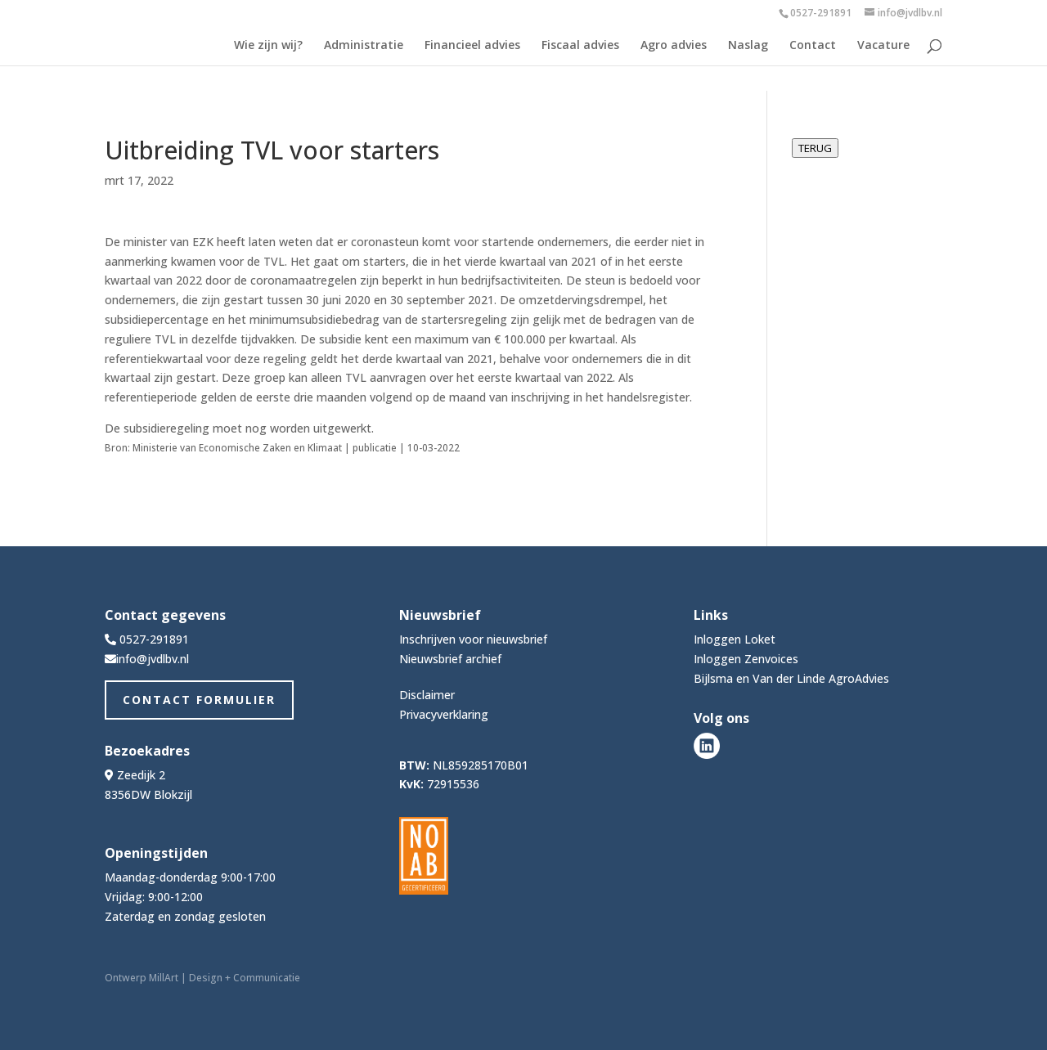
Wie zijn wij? (268, 45)
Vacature (883, 45)
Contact (812, 45)
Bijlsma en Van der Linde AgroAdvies (791, 678)
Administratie (363, 45)
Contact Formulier (199, 699)
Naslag (748, 45)
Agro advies (673, 45)
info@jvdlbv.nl (152, 658)
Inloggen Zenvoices (746, 658)
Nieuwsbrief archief (450, 658)
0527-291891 (821, 13)
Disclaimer (427, 694)
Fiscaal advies (580, 45)
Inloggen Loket (734, 639)
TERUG (815, 148)
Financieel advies (472, 45)
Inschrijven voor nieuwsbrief (473, 639)
